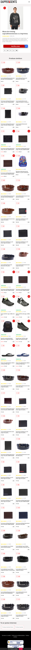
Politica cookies (14, 649)
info (13, 81)
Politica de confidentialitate (18, 635)
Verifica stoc (19, 46)
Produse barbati (19, 627)
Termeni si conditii (6, 635)
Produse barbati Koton (7, 627)
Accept (20, 649)
